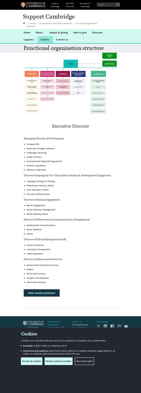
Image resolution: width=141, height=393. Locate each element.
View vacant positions (41, 293)
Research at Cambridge (85, 5)
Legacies (28, 39)
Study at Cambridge (54, 5)
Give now (97, 32)
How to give (80, 32)
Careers (44, 39)
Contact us (62, 39)
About (39, 32)
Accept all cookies (31, 361)
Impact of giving (58, 32)
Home (27, 32)
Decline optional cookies (59, 361)
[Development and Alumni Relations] (56, 23)
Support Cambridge (49, 16)
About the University (70, 5)
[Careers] (32, 23)
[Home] (24, 23)
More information (84, 361)
